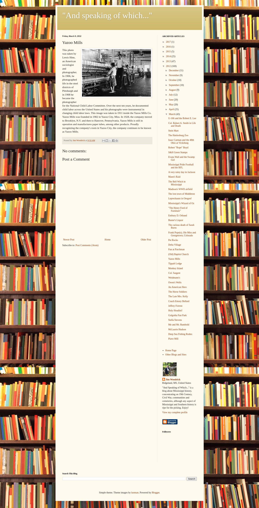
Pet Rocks (173, 240)
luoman (135, 492)
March (172, 114)
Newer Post (68, 239)
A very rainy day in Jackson (181, 172)
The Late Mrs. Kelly (178, 296)
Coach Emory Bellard (178, 301)
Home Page (170, 350)
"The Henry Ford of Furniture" (177, 209)
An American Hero (177, 287)
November (174, 75)
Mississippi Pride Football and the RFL (181, 166)
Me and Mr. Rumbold (178, 324)
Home (107, 239)
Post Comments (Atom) (87, 245)
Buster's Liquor (175, 220)
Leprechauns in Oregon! (180, 198)
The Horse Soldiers (177, 291)
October (173, 80)
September (174, 85)
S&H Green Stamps (177, 152)
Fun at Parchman (176, 249)
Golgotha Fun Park (177, 315)
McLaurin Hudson (177, 329)
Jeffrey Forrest (175, 306)
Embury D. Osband (177, 215)
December (174, 70)
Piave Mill (173, 338)
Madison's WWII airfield (180, 189)
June (171, 99)
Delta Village (174, 245)
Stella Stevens (175, 320)
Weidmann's (174, 277)
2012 (168, 66)
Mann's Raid (174, 177)
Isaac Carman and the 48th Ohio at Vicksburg (181, 141)
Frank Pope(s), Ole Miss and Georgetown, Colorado (182, 234)
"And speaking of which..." (107, 15)
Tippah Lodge (175, 263)
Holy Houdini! (175, 310)
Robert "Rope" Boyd (178, 147)
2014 (168, 56)
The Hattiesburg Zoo (178, 135)
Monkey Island (175, 268)
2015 (168, 51)
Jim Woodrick (173, 379)
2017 (168, 42)
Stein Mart (173, 130)
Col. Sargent (174, 273)
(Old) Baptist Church (178, 254)
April (172, 109)
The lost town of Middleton (181, 194)
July (171, 94)
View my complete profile (175, 412)
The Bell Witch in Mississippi (176, 183)
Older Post (146, 239)
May (171, 104)
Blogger (155, 492)
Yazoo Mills (174, 259)
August (172, 90)
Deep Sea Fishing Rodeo (180, 334)
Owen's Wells (174, 282)
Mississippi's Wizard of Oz (181, 203)
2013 (168, 61)
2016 (168, 46)
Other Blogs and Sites (175, 354)
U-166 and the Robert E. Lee (182, 118)
